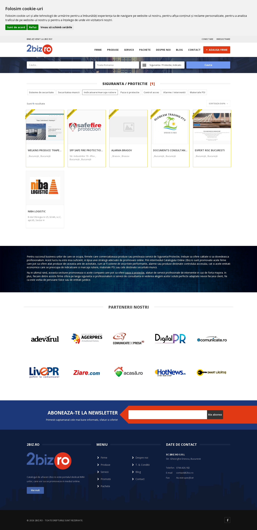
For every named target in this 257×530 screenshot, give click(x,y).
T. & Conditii (140, 464)
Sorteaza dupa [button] (218, 103)
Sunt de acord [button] (16, 27)
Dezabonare (135, 420)
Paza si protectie (129, 92)
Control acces (151, 92)
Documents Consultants (170, 150)
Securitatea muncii (69, 92)
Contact (194, 49)
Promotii (103, 479)
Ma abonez (215, 414)
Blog (179, 49)
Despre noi (163, 49)
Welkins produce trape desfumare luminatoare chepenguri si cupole (45, 150)
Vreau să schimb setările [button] (56, 27)
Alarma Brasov (121, 150)
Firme (98, 49)
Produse (113, 49)
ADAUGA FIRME (217, 49)
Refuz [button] (33, 27)
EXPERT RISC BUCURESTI (210, 150)
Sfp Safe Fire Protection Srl (87, 150)
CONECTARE (207, 39)
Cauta (208, 65)
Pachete (145, 49)
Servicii (129, 49)
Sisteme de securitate (41, 92)
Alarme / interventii (174, 92)
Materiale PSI (197, 92)
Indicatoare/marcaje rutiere (100, 92)
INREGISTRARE (223, 39)
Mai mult (35, 490)
